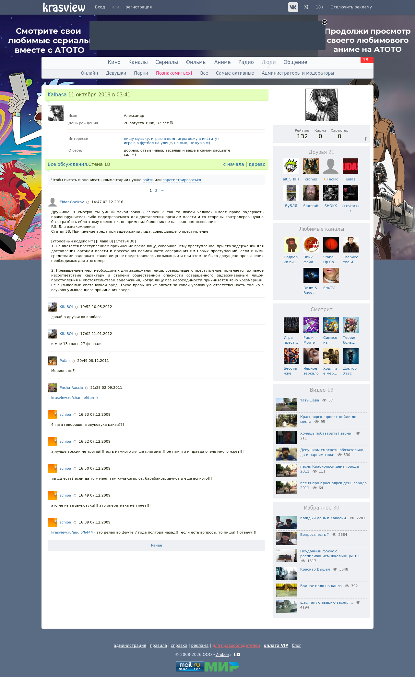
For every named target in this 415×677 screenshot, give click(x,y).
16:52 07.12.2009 (95, 441)
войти (148, 180)
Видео (322, 390)
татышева (309, 400)
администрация (130, 645)
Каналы (138, 62)
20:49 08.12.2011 (93, 361)
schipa (65, 414)
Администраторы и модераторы (298, 73)
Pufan (65, 361)
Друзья (322, 152)
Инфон (222, 654)
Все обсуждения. (68, 164)
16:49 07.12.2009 (95, 495)
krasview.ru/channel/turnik (75, 398)
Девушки (116, 73)
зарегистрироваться (182, 180)
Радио (246, 62)
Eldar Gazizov (72, 202)
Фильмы (196, 62)
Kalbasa (57, 95)
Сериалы (167, 62)
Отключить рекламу (351, 7)
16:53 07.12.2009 (95, 414)
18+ (320, 7)
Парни (141, 73)
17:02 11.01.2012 (96, 334)
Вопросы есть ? (314, 535)
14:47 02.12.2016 (107, 202)
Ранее (156, 545)
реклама (200, 645)
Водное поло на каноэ (321, 586)
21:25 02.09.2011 (106, 388)
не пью (180, 143)
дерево (257, 164)
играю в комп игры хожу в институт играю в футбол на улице (171, 141)
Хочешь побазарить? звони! (326, 433)
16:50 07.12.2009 (95, 468)
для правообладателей (236, 645)
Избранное (321, 508)
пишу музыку (136, 139)
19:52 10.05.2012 (96, 307)
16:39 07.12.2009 (95, 522)
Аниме (222, 62)
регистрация (138, 7)
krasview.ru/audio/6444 (72, 532)
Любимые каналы (321, 229)
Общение (295, 62)
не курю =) (200, 143)
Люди (269, 62)
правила (158, 645)
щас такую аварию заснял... (326, 602)
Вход (100, 7)
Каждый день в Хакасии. (323, 518)
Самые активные (235, 73)
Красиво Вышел (315, 569)
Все (204, 73)
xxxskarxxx (350, 206)
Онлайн (89, 73)
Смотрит (322, 310)
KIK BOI (66, 307)
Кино (114, 62)
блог (296, 645)
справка (179, 645)
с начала (233, 164)
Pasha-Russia (71, 388)
